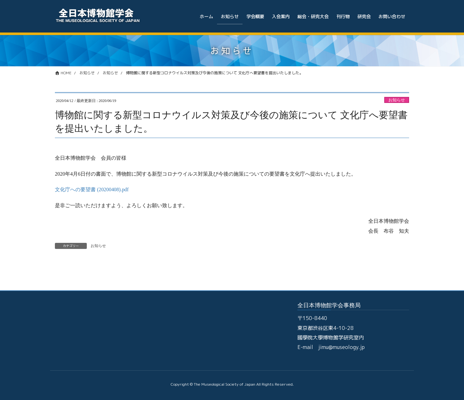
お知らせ (396, 100)
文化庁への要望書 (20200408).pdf (92, 189)
